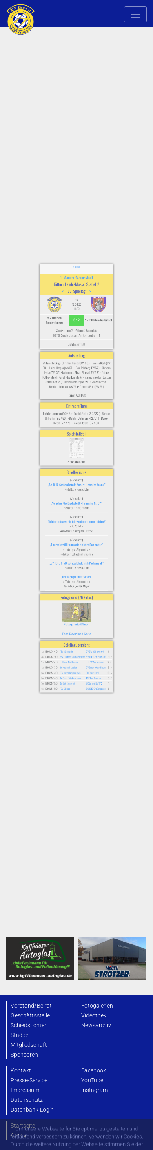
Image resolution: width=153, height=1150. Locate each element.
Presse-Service (29, 1080)
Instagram (94, 1090)
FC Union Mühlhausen (71, 607)
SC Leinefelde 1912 (88, 621)
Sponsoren (24, 1054)
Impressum (25, 1090)
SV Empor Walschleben (90, 610)
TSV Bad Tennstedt (88, 618)
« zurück (76, 331)
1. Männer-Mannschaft (76, 338)
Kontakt (21, 1070)
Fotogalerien (97, 1005)
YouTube (92, 1080)
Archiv (19, 1135)
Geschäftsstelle (30, 1015)
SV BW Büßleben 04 (89, 599)
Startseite (23, 1125)
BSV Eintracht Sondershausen (73, 603)
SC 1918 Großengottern (90, 625)
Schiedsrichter (29, 1025)
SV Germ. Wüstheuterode (72, 618)
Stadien (20, 1035)
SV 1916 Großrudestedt (90, 603)
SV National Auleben (71, 610)
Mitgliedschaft (29, 1044)
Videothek (93, 1015)
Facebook (93, 1070)
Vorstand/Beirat (31, 1005)
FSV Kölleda (68, 625)
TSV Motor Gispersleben (72, 614)
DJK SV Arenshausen (89, 607)
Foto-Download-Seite (76, 587)
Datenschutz (27, 1100)
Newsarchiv (96, 1025)
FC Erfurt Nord (87, 614)
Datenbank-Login (32, 1109)
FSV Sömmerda (69, 599)
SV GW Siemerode (70, 621)
